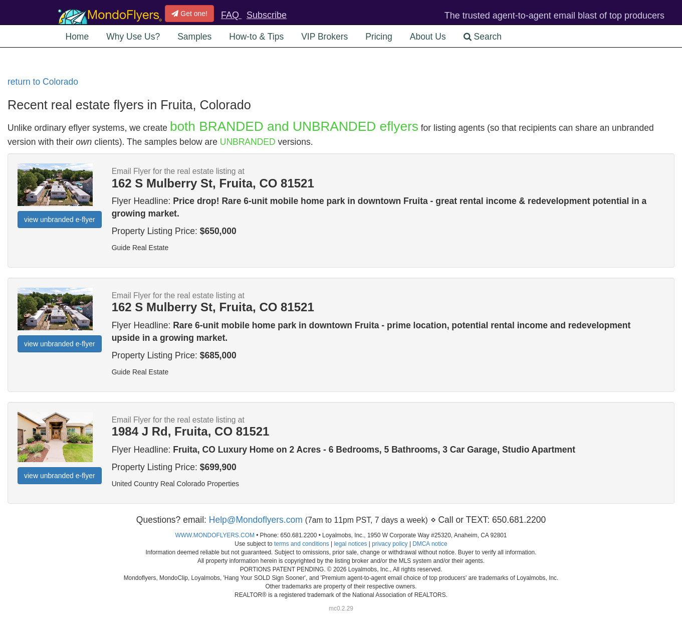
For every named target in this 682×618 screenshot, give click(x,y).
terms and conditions (301, 543)
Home (77, 37)
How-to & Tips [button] (256, 37)
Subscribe (267, 15)
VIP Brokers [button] (324, 37)
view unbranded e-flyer (59, 220)
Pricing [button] (378, 37)
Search (483, 37)
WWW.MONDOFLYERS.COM (215, 535)
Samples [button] (194, 37)
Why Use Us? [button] (133, 37)
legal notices (350, 543)
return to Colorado (43, 82)
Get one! (189, 14)
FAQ (231, 15)
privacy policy (389, 543)
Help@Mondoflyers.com (256, 520)
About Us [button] (428, 37)
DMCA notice (429, 543)
